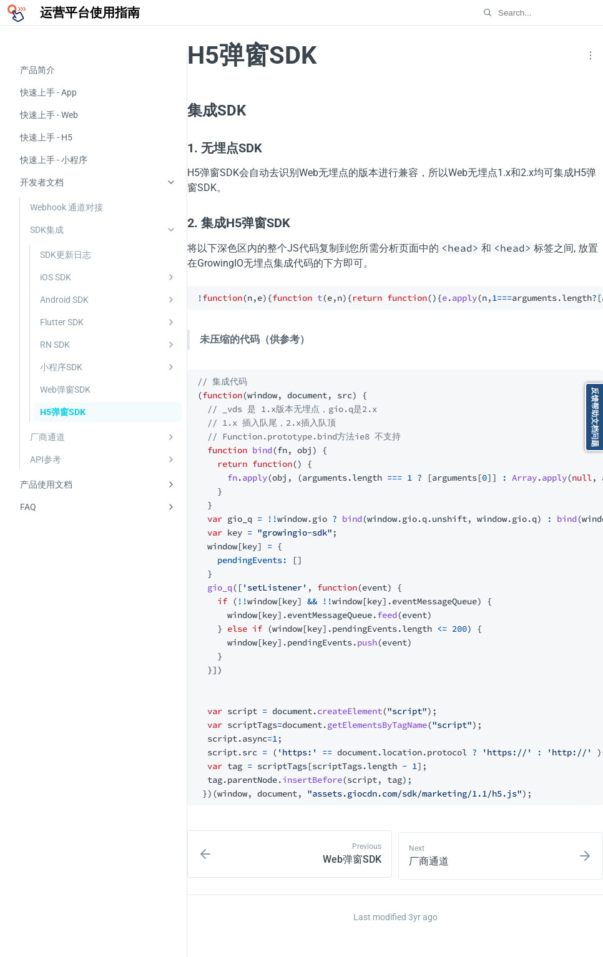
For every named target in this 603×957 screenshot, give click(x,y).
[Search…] (533, 12)
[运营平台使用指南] (72, 12)
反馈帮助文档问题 (595, 417)
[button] (590, 55)
